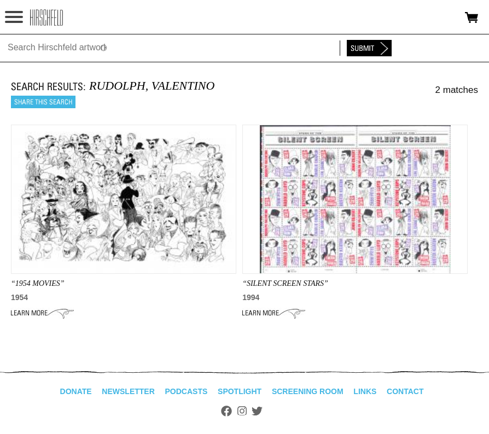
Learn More (42, 313)
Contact (405, 391)
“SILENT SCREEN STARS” (285, 283)
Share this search (43, 102)
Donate (76, 391)
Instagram (242, 411)
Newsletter (128, 391)
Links (364, 391)
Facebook (226, 411)
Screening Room (308, 391)
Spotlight (239, 391)
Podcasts (186, 391)
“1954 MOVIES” (38, 283)
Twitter (257, 411)
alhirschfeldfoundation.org (46, 17)
